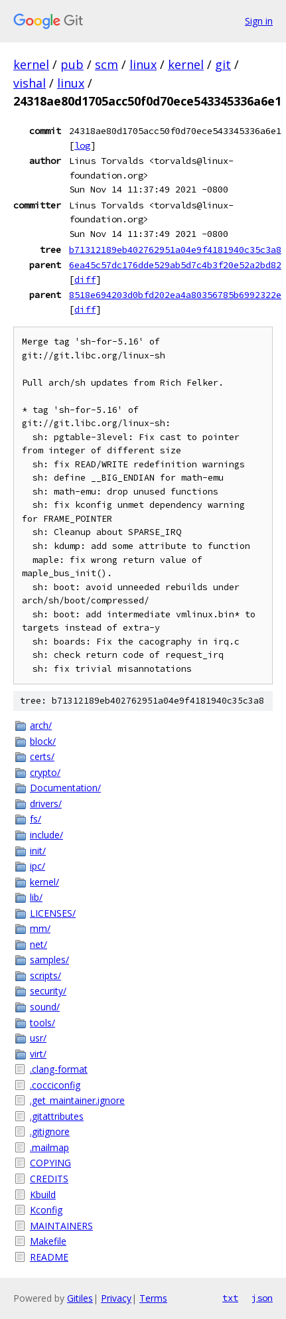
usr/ (38, 1038)
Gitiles (80, 1298)
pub (72, 64)
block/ (43, 741)
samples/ (49, 959)
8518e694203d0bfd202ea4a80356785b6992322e (175, 295)
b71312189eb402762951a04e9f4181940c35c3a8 (175, 250)
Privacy (116, 1298)
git (223, 64)
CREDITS (49, 1178)
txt (230, 1298)
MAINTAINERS (61, 1225)
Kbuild (43, 1194)
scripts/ (45, 975)
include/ (46, 834)
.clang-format (59, 1069)
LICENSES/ (53, 913)
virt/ (38, 1053)
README (49, 1257)
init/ (38, 850)
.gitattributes (57, 1116)
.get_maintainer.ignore (77, 1100)
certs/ (42, 756)
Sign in (259, 21)
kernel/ (44, 882)
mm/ (40, 928)
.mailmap (49, 1147)
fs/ (35, 819)
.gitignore (50, 1131)
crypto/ (45, 772)
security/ (48, 990)
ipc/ (37, 866)
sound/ (45, 1006)
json (262, 1298)
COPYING (50, 1162)
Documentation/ (65, 787)
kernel (31, 64)
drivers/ (46, 803)
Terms (153, 1298)
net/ (38, 944)
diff (85, 279)
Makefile (48, 1241)
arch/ (41, 725)
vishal (29, 83)
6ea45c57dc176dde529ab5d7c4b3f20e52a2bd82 (175, 265)
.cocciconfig (55, 1085)
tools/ (42, 1022)
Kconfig (46, 1209)
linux (143, 64)
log (82, 145)
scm (106, 64)
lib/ (36, 897)
